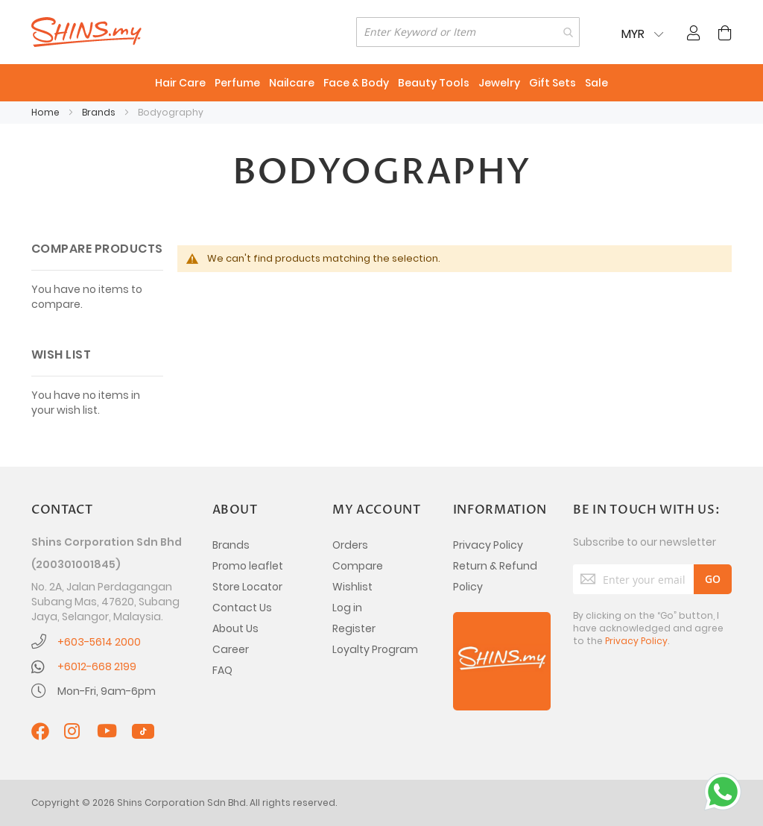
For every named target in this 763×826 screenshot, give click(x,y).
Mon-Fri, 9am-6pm (106, 691)
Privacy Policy (488, 544)
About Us (235, 628)
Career (230, 649)
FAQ (222, 670)
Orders (350, 544)
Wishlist (352, 586)
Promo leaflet (247, 565)
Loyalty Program (375, 649)
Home (46, 112)
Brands (100, 112)
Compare (357, 565)
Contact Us (242, 607)
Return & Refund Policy (495, 576)
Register (354, 628)
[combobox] (468, 32)
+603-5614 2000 (99, 641)
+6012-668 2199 (96, 666)
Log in (347, 607)
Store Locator (247, 586)
